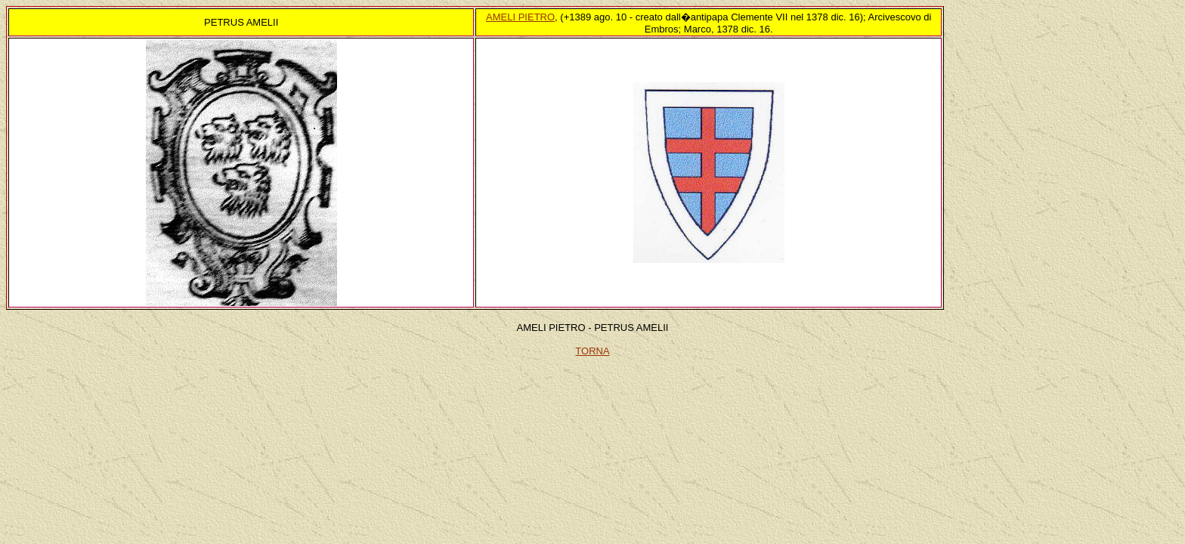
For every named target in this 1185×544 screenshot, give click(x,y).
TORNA (592, 351)
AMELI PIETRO (520, 17)
